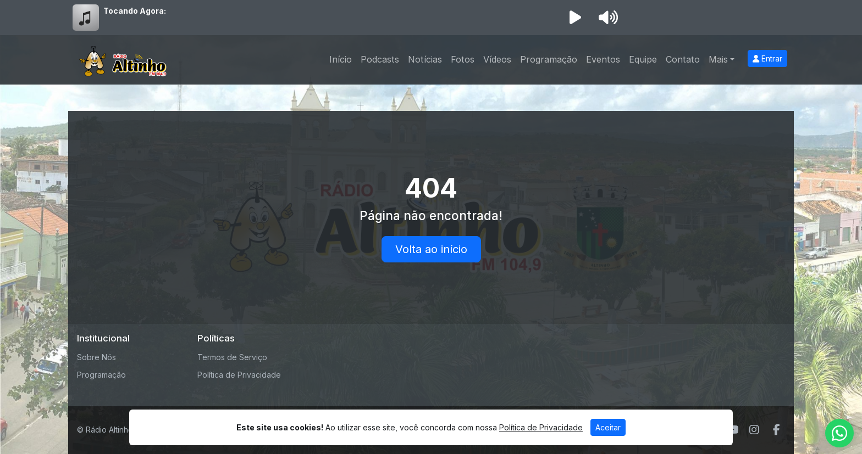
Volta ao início (431, 249)
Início (340, 59)
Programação (548, 59)
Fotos (462, 59)
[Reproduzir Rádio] (575, 17)
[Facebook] (776, 429)
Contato (683, 59)
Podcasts (380, 59)
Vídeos (497, 59)
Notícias (425, 59)
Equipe (643, 59)
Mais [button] (718, 59)
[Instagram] (754, 429)
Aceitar (608, 427)
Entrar (767, 58)
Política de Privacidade (239, 374)
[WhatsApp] (839, 433)
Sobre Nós (96, 357)
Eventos (603, 59)
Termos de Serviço (232, 357)
